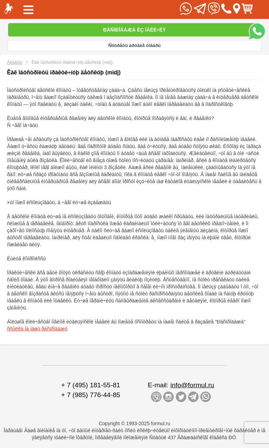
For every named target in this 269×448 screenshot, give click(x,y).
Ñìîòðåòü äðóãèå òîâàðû (134, 45)
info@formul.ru (192, 385)
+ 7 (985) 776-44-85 (90, 395)
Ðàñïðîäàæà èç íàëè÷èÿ (134, 30)
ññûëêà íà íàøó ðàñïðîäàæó (37, 329)
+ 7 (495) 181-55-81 (90, 385)
